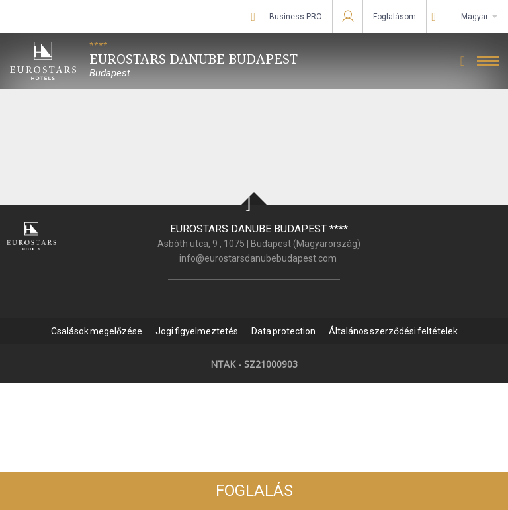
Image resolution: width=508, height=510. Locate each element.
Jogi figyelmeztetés (196, 331)
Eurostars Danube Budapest (259, 229)
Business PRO (295, 16)
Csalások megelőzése (96, 331)
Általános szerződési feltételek (393, 331)
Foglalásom (394, 16)
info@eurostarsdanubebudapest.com (258, 258)
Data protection (283, 331)
